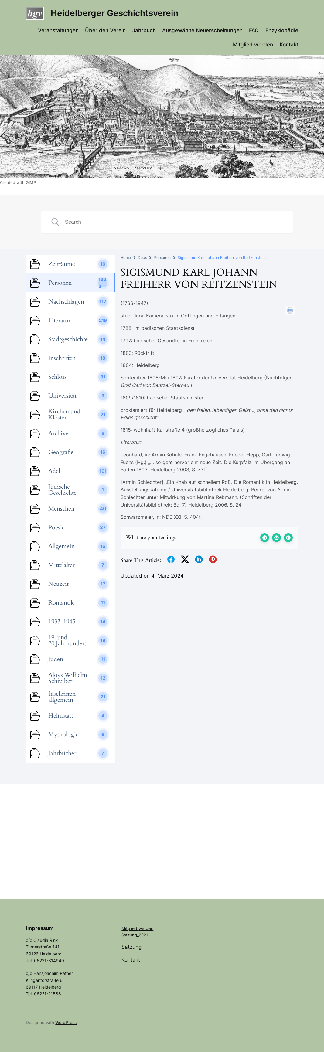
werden (145, 928)
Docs (142, 257)
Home (126, 257)
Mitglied (129, 928)
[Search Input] (174, 222)
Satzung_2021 (134, 934)
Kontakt (130, 960)
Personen (162, 257)
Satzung (131, 947)
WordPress (66, 1022)
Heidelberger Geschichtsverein (114, 13)
